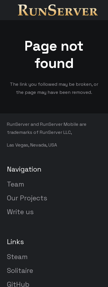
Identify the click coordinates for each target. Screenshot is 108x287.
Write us (20, 211)
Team (15, 184)
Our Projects (27, 197)
